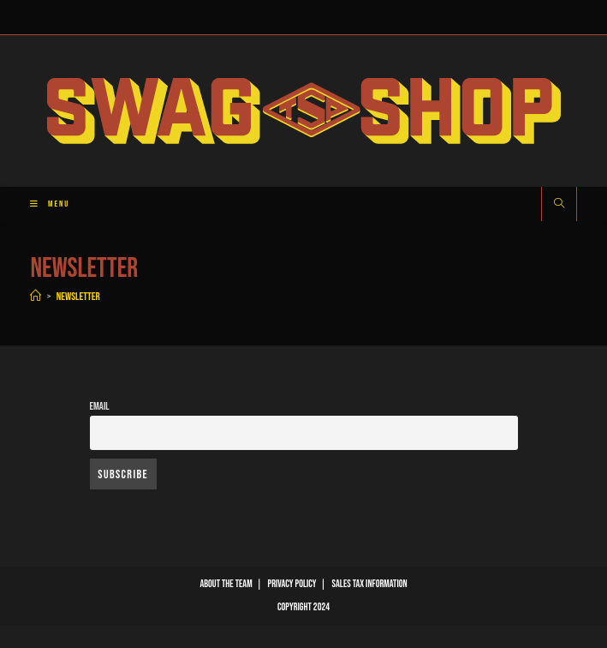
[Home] (35, 296)
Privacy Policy (292, 584)
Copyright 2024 (303, 607)
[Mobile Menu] (43, 204)
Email (100, 406)
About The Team (225, 584)
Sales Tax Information (370, 584)
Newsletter (78, 296)
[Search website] (559, 204)
